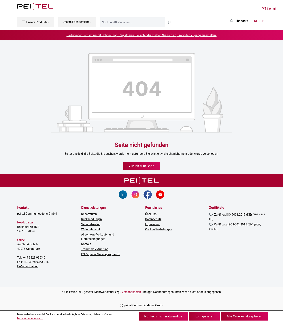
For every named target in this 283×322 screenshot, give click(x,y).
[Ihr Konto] (238, 21)
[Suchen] (169, 22)
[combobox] (132, 22)
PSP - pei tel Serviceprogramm (100, 254)
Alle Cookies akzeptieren (245, 316)
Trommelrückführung (94, 249)
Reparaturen (89, 214)
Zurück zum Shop (141, 166)
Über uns (150, 214)
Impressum (152, 224)
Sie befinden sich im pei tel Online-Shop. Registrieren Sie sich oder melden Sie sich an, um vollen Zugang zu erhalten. (142, 35)
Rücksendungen (91, 219)
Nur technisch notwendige (163, 316)
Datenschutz (153, 219)
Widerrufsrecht (90, 229)
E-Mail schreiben (27, 266)
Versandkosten (90, 224)
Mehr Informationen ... (30, 318)
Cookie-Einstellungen (158, 229)
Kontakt (272, 8)
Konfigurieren (204, 316)
